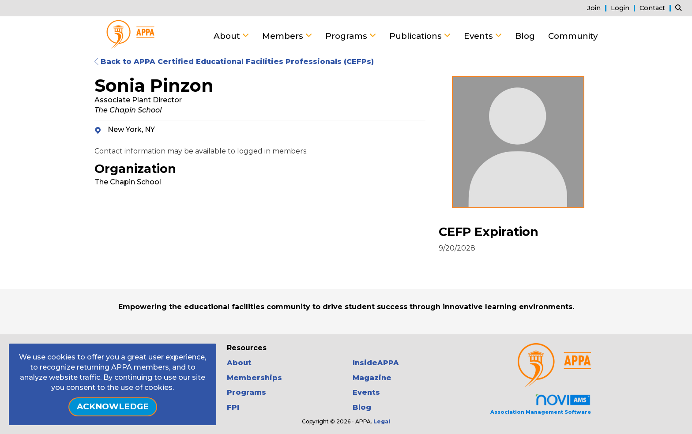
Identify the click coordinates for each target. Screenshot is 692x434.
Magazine (372, 378)
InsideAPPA (376, 363)
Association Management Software (540, 404)
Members (283, 36)
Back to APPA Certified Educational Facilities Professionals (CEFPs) (234, 61)
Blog (525, 36)
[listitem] (598, 8)
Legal (381, 421)
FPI (233, 407)
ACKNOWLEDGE (113, 406)
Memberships (254, 378)
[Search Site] (680, 8)
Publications (416, 36)
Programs (347, 36)
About (228, 36)
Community (573, 36)
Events (479, 36)
